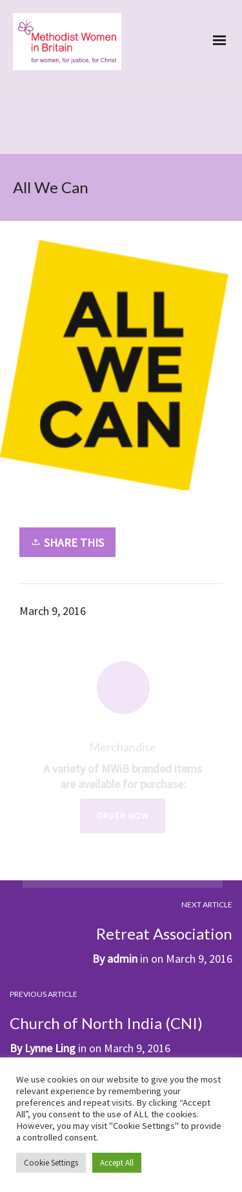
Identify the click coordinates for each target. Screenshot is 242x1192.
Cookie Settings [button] (51, 1162)
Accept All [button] (117, 1162)
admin (122, 958)
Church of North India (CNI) (106, 1023)
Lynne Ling (50, 1048)
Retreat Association (164, 933)
